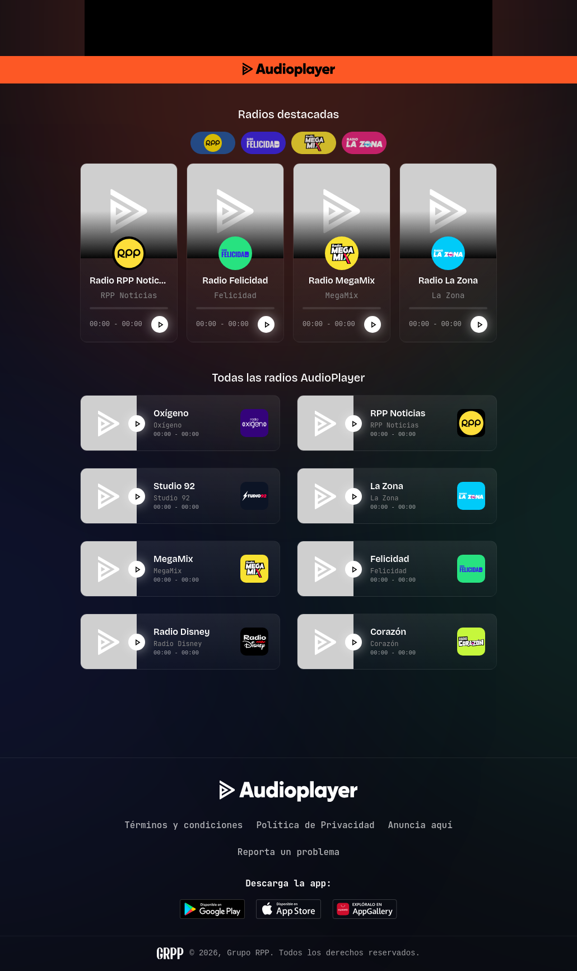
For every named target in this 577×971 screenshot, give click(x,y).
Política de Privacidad (315, 825)
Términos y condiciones (183, 825)
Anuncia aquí (420, 825)
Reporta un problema (288, 852)
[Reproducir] (159, 324)
